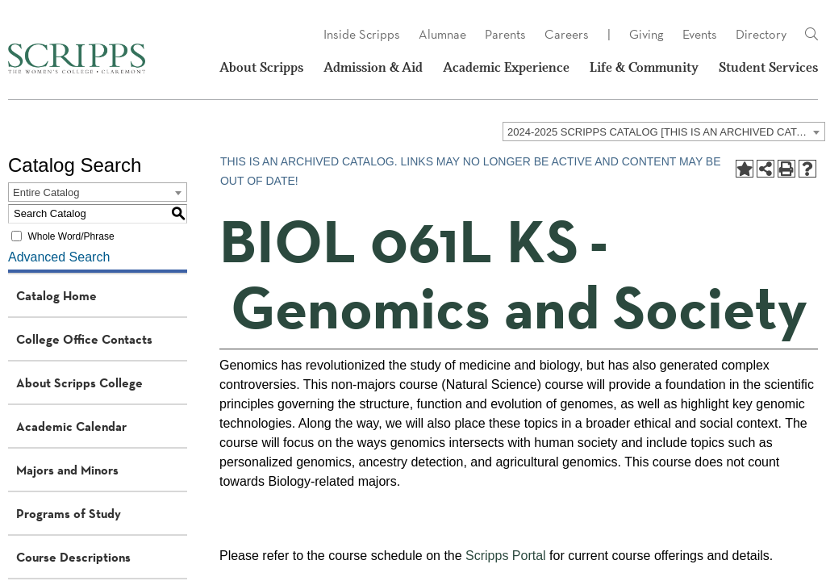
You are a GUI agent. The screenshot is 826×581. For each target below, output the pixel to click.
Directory (761, 34)
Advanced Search (59, 257)
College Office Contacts (84, 339)
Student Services (768, 67)
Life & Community (644, 67)
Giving (646, 34)
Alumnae (442, 34)
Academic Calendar (71, 426)
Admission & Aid (373, 67)
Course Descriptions (73, 557)
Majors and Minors (67, 470)
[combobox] (664, 131)
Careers (566, 34)
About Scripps (261, 67)
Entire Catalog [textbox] (46, 192)
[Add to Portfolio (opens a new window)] (744, 169)
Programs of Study (68, 513)
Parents (505, 34)
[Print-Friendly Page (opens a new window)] (786, 169)
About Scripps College (79, 382)
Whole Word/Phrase (70, 236)
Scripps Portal (505, 555)
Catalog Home (56, 295)
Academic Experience (506, 67)
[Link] (811, 35)
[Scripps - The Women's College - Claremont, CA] (76, 58)
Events (699, 34)
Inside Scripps (361, 34)
